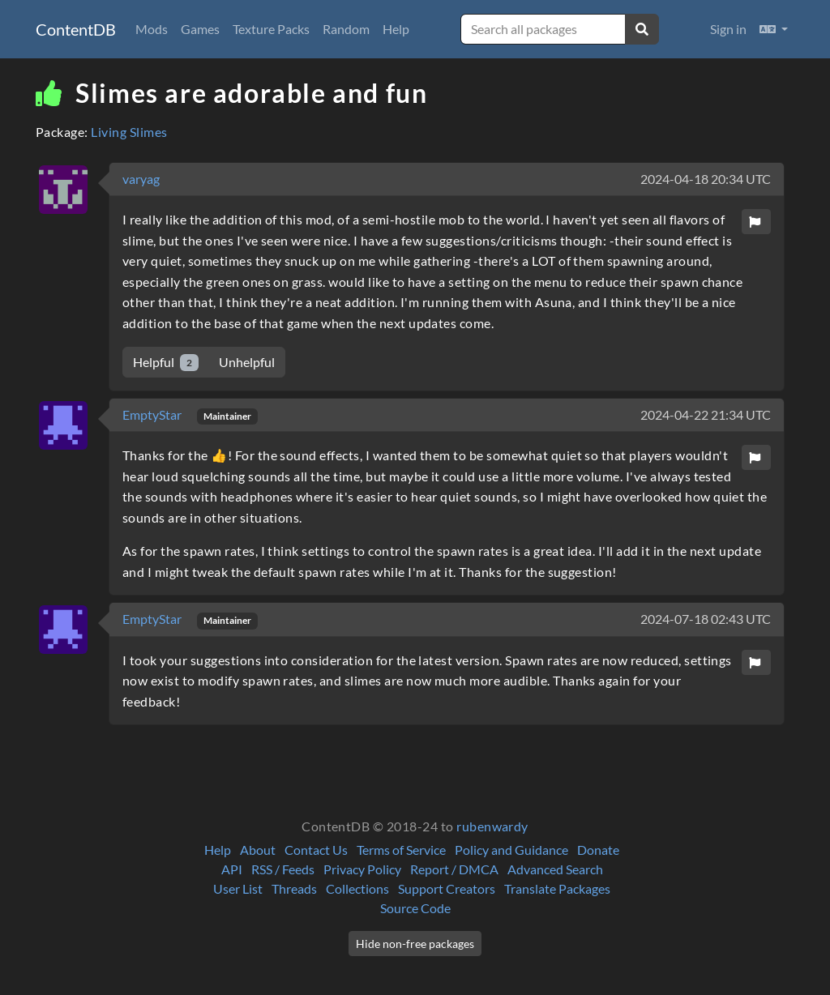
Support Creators (446, 888)
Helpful (166, 362)
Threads (294, 888)
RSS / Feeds (282, 869)
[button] (773, 29)
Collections (357, 888)
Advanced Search (555, 869)
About (258, 849)
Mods (151, 28)
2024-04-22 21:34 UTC (705, 414)
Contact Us (316, 849)
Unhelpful (247, 361)
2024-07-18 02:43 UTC (705, 618)
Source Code (415, 908)
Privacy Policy (362, 869)
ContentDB (76, 29)
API (231, 869)
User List (238, 888)
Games (200, 28)
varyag (141, 178)
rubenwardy (492, 826)
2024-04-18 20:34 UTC (705, 178)
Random (346, 28)
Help (396, 28)
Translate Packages (557, 888)
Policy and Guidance (511, 849)
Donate (598, 849)
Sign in (728, 28)
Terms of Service (401, 849)
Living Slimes (129, 131)
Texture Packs (271, 28)
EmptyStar (153, 414)
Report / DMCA (454, 869)
